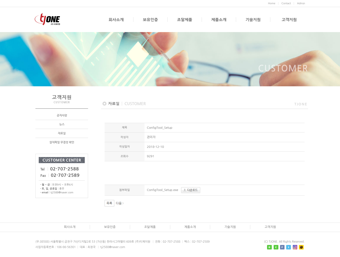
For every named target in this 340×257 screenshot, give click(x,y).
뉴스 (61, 124)
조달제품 (184, 19)
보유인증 (150, 19)
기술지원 (253, 19)
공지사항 (62, 115)
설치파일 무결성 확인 (61, 142)
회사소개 (116, 19)
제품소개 (218, 19)
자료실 (62, 133)
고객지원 (289, 19)
